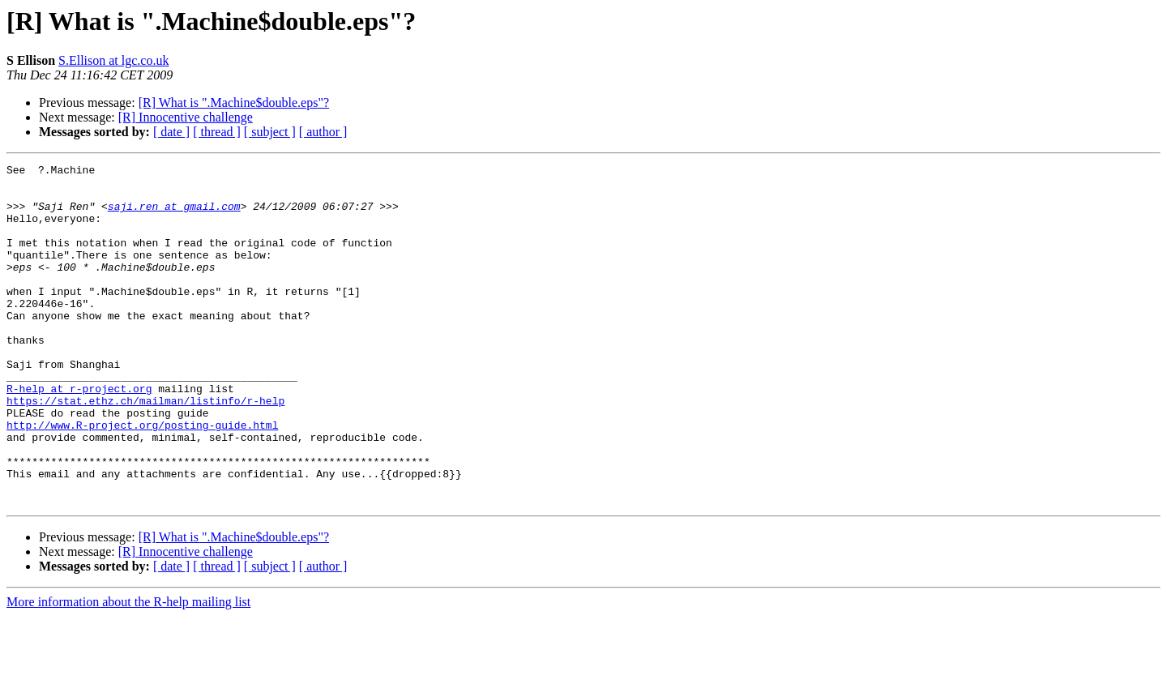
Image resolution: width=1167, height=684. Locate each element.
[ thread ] (217, 132)
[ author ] (323, 132)
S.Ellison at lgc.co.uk (113, 60)
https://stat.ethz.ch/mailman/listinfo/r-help (145, 449)
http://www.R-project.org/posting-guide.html (142, 478)
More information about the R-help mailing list (128, 670)
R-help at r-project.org (79, 434)
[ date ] (171, 132)
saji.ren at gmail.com (174, 215)
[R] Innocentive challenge (185, 117)
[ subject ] (270, 132)
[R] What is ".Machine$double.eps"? (234, 102)
